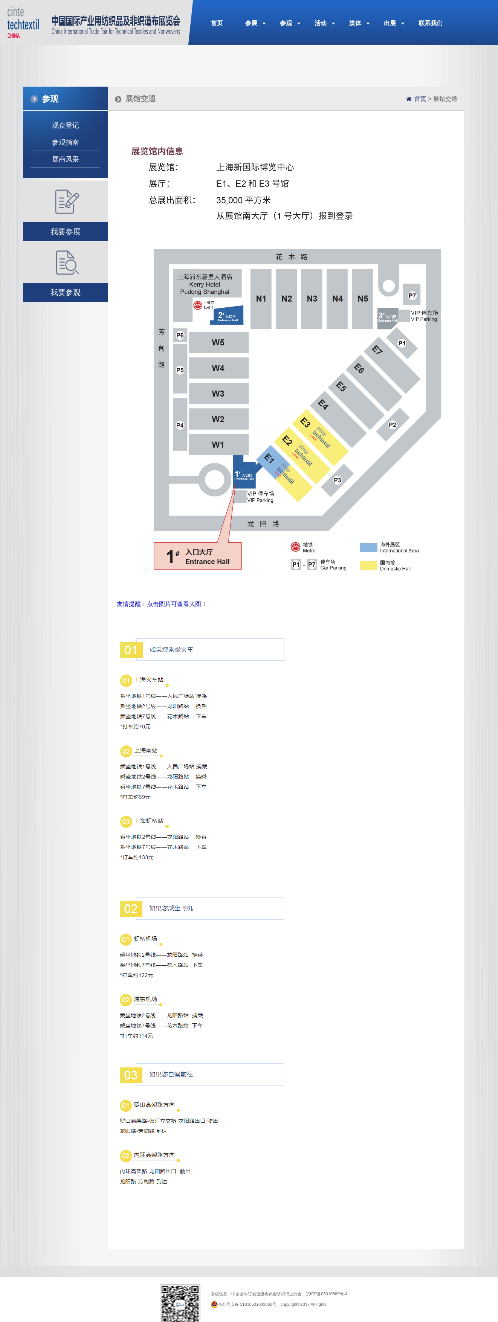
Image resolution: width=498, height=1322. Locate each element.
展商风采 (65, 159)
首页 (217, 23)
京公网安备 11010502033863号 (247, 1304)
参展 (251, 23)
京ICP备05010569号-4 (326, 1293)
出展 (390, 23)
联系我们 (431, 23)
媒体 (355, 23)
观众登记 (65, 125)
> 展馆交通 (435, 99)
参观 (286, 23)
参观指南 (65, 142)
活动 (321, 23)
